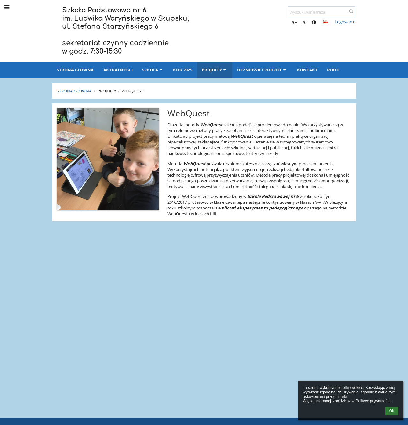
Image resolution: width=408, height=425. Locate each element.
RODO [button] (333, 70)
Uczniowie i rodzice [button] (262, 70)
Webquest (132, 91)
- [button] (304, 22)
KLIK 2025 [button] (182, 70)
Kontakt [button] (307, 70)
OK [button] (392, 411)
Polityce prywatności (372, 401)
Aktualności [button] (118, 70)
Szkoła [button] (153, 70)
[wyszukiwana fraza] (321, 12)
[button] (326, 22)
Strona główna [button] (75, 70)
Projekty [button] (214, 70)
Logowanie (345, 22)
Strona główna (74, 91)
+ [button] (294, 22)
